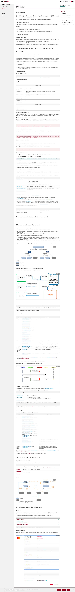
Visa (2, 10)
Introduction (64, 13)
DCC (2, 15)
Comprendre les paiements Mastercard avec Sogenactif (68, 15)
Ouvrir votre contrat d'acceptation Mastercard (67, 18)
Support (17, 587)
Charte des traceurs (28, 587)
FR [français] (71, 1)
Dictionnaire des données (25, 357)
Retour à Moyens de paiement (6, 4)
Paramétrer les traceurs (36, 587)
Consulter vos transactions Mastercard (68, 24)
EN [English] (73, 1)
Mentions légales (21, 587)
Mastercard (3, 8)
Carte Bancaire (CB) (4, 6)
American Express (4, 11)
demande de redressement (51, 466)
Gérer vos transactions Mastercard (67, 22)
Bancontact (3, 13)
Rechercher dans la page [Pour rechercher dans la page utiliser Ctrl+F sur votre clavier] (57, 6)
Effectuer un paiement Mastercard (67, 20)
